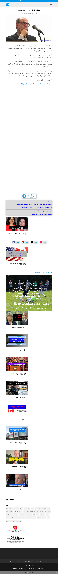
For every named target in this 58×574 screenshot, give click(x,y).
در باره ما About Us (19, 561)
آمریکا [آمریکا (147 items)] (10, 508)
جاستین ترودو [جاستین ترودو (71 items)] (19, 511)
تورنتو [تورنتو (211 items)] (15, 511)
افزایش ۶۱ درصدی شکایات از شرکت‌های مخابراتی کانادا (17, 443)
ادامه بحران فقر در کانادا (21, 397)
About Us (45, 561)
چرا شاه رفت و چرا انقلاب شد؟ (45, 211)
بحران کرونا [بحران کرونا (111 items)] (44, 508)
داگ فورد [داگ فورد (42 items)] (7, 514)
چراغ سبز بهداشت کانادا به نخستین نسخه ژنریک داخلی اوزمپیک (17, 350)
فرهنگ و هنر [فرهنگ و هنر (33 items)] (12, 517)
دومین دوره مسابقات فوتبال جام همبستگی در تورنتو (29, 284)
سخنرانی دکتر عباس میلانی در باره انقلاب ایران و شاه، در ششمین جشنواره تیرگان (34, 204)
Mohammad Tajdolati (26, 13)
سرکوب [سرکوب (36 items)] (37, 514)
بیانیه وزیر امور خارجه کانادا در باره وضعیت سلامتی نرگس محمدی (17, 234)
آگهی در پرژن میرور (29, 561)
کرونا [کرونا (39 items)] (13, 521)
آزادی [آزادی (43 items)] (7, 508)
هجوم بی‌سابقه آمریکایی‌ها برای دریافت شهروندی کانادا (18, 264)
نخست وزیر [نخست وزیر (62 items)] (34, 517)
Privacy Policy (38, 561)
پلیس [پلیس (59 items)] (7, 521)
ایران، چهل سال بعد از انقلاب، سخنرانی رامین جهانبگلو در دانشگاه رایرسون (35, 207)
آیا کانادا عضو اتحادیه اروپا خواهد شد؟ (18, 490)
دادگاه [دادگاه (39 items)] (45, 511)
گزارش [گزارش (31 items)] (21, 521)
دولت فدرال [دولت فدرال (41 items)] (16, 514)
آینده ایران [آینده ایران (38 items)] (14, 508)
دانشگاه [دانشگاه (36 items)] (49, 511)
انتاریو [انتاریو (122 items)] (29, 508)
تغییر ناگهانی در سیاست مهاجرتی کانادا (18, 420)
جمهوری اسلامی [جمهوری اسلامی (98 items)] (26, 511)
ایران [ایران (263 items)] (39, 508)
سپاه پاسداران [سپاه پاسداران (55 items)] (42, 514)
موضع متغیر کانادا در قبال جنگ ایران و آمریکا (18, 466)
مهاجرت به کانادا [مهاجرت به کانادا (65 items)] (27, 517)
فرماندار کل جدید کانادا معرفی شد (19, 327)
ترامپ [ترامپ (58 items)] (7, 511)
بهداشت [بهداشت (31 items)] (48, 508)
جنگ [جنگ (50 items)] (37, 511)
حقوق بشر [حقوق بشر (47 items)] (41, 511)
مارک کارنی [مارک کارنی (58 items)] (17, 517)
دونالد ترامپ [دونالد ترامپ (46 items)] (21, 514)
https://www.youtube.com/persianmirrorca (36, 84)
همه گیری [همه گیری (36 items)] (38, 517)
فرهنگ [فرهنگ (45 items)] (7, 517)
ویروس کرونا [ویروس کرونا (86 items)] (44, 517)
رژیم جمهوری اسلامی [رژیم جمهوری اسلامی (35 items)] (28, 514)
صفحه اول (12, 561)
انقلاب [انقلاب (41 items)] (36, 508)
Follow (17, 242)
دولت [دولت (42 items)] (12, 514)
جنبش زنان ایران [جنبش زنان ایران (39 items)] (32, 511)
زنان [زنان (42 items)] (34, 514)
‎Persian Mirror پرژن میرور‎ (43, 272)
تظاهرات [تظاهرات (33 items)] (11, 511)
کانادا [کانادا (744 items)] (10, 521)
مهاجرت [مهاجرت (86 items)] (22, 517)
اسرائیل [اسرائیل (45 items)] (21, 508)
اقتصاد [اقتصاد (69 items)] (25, 508)
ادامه (29, 303)
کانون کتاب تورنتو (46, 55)
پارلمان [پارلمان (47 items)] (48, 517)
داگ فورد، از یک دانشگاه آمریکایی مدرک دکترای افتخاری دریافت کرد (17, 374)
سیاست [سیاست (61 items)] (47, 514)
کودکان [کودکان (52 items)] (17, 521)
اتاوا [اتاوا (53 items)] (18, 508)
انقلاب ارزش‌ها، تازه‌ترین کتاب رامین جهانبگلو (42, 214)
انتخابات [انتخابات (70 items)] (32, 508)
